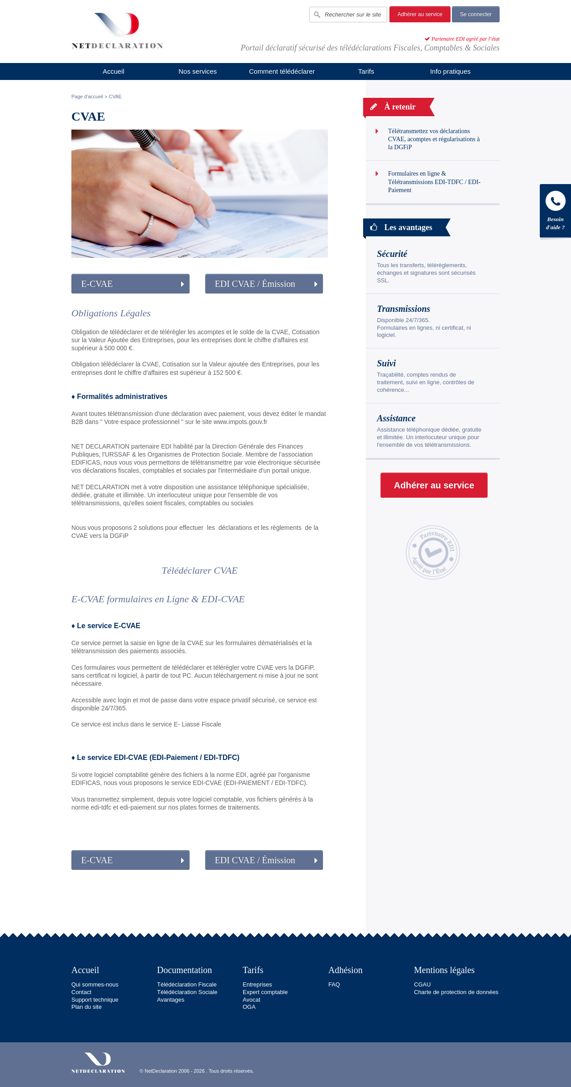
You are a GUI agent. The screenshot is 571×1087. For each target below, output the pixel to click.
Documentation (184, 970)
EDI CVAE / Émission (255, 284)
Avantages (170, 999)
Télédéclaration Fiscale (187, 984)
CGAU (422, 984)
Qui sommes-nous (94, 984)
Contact (81, 992)
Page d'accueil (87, 96)
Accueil (113, 71)
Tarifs (366, 71)
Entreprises (257, 984)
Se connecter (476, 14)
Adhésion (345, 970)
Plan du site (86, 1006)
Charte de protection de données (456, 992)
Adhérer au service (420, 14)
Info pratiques (450, 71)
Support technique (95, 999)
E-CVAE (97, 284)
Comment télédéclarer (282, 71)
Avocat (252, 999)
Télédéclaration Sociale (187, 992)
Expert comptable (265, 992)
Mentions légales (444, 970)
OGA (249, 1006)
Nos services (197, 71)
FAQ (334, 984)
